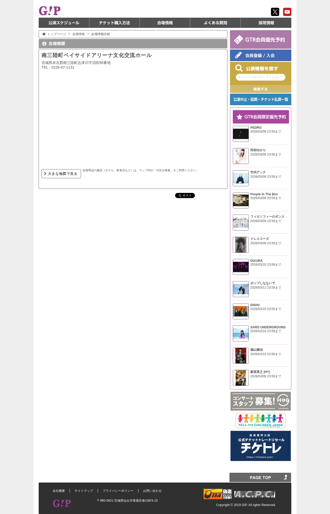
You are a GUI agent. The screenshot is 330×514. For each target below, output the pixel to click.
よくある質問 (215, 23)
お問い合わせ (152, 491)
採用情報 (266, 23)
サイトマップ (84, 491)
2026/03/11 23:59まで (265, 287)
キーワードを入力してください (259, 77)
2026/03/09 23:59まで (265, 131)
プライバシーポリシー (118, 491)
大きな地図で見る (63, 174)
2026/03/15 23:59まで (265, 309)
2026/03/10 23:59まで (265, 264)
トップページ (56, 34)
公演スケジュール (64, 23)
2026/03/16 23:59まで (265, 331)
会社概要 (59, 491)
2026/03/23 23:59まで (265, 354)
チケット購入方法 (114, 23)
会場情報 (165, 23)
